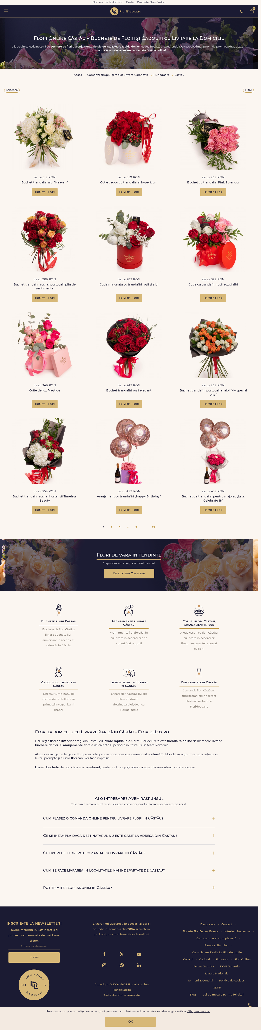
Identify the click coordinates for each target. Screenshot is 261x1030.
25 (153, 527)
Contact (227, 924)
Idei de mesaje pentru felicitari (223, 994)
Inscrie (34, 957)
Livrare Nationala (217, 973)
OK (130, 1021)
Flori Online (242, 959)
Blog (193, 994)
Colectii (188, 959)
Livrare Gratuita (204, 966)
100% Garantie (230, 966)
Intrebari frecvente (237, 931)
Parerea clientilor (216, 945)
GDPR (217, 987)
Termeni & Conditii (201, 980)
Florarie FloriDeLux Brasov (200, 931)
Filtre (248, 90)
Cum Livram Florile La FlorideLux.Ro (217, 952)
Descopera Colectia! (129, 573)
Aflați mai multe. (198, 1011)
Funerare (222, 959)
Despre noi (208, 924)
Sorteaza (12, 90)
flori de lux (125, 11)
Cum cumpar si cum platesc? (216, 938)
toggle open (6, 11)
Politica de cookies (232, 980)
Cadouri (205, 959)
